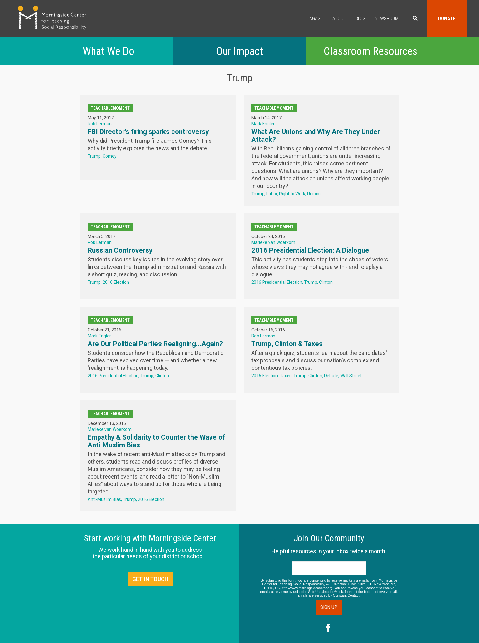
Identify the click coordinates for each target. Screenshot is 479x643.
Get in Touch (150, 579)
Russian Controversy (120, 250)
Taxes (286, 375)
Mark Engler (263, 123)
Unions (314, 193)
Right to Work (292, 193)
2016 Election (116, 282)
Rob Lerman (100, 123)
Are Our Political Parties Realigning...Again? (155, 344)
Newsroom (387, 18)
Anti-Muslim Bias (104, 499)
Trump (94, 156)
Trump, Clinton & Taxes (287, 344)
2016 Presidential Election (276, 282)
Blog (360, 18)
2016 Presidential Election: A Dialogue (310, 250)
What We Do (108, 51)
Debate (331, 375)
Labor (271, 193)
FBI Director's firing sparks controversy (148, 132)
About (339, 18)
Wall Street (351, 375)
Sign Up (328, 607)
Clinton (326, 282)
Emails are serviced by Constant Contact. (329, 595)
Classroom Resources (370, 51)
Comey (110, 156)
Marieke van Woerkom (273, 242)
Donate (447, 18)
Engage (315, 18)
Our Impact (239, 51)
